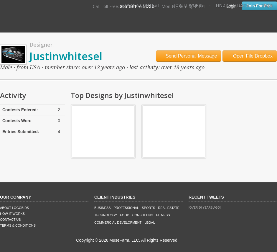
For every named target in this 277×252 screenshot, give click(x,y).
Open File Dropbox (250, 55)
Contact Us (10, 219)
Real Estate (168, 208)
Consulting (142, 215)
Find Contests (232, 5)
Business (102, 208)
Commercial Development (117, 222)
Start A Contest (140, 5)
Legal (149, 222)
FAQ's (267, 5)
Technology (105, 215)
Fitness (163, 215)
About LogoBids (14, 208)
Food (124, 215)
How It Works (188, 5)
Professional (126, 208)
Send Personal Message (188, 55)
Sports (148, 208)
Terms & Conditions (18, 225)
